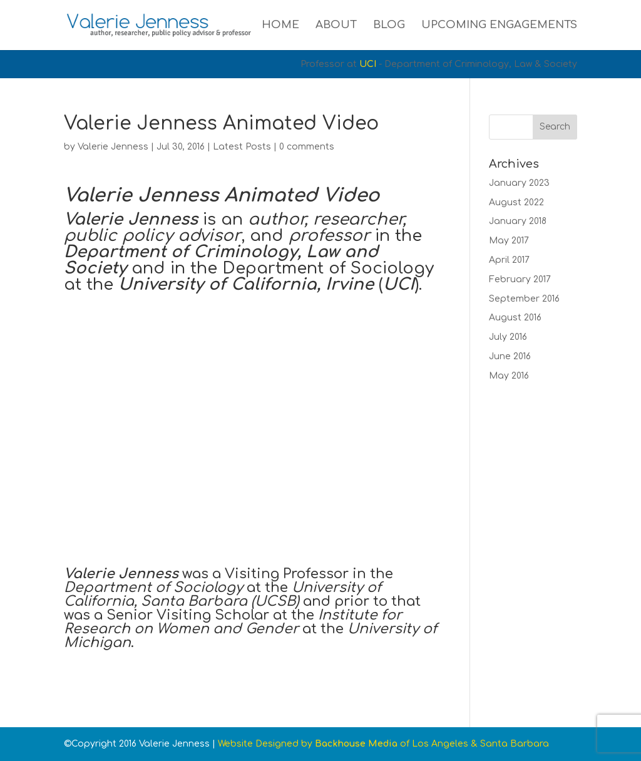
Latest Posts (242, 146)
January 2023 (519, 183)
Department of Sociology (328, 268)
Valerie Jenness (113, 146)
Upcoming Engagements (499, 26)
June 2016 (510, 356)
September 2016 (524, 299)
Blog (389, 26)
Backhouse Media (356, 743)
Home (280, 26)
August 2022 (516, 202)
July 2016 (508, 337)
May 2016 (509, 375)
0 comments (306, 146)
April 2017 (509, 260)
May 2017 (509, 240)
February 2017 (520, 279)
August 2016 (515, 317)
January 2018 (517, 221)
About (336, 26)
